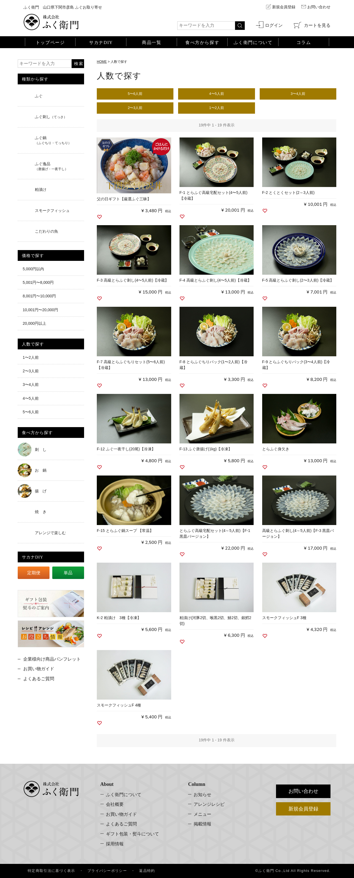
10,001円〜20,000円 (40, 310)
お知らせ (202, 794)
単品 (68, 572)
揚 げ (40, 491)
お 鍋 (40, 470)
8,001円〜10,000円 (39, 296)
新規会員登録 (283, 7)
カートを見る (316, 25)
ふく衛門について (123, 794)
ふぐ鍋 (53, 140)
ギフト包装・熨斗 (132, 834)
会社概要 (115, 804)
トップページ (50, 42)
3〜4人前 (31, 384)
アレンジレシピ (209, 804)
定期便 (33, 572)
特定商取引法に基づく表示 (51, 871)
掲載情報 (202, 824)
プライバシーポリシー (107, 871)
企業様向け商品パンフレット (52, 659)
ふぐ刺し (51, 117)
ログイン (274, 25)
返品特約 (147, 871)
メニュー (202, 814)
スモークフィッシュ (52, 210)
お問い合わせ (318, 7)
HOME (102, 62)
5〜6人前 (31, 412)
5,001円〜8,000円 (38, 282)
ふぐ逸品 (51, 166)
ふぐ (39, 96)
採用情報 (115, 843)
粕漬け (40, 189)
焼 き (40, 512)
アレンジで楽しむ (50, 533)
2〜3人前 (31, 371)
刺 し (40, 449)
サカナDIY (101, 42)
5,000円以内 (33, 269)
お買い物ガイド (38, 668)
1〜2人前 (31, 357)
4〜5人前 (31, 398)
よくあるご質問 (38, 678)
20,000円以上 (34, 323)
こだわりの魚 (46, 231)
